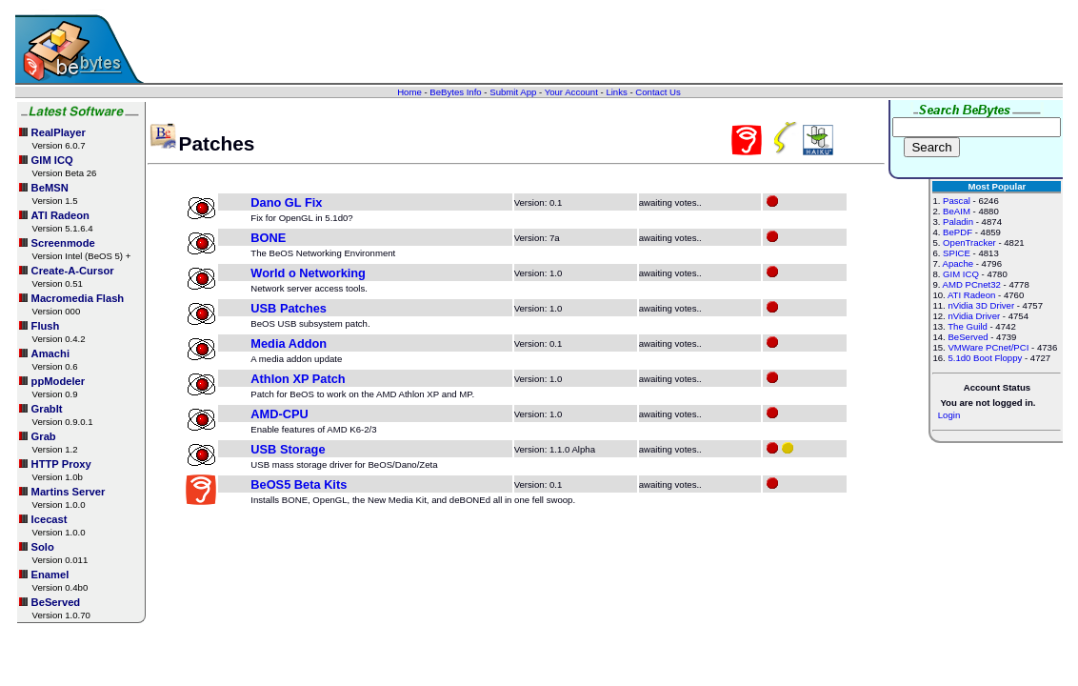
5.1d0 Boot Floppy (985, 358)
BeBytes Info (455, 92)
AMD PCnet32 (972, 284)
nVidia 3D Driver (981, 305)
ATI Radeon (971, 295)
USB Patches (288, 308)
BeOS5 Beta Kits (298, 484)
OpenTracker (969, 242)
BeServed (968, 337)
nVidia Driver (974, 316)
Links (616, 92)
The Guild (968, 326)
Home (409, 92)
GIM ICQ (961, 274)
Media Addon (288, 343)
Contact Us (657, 92)
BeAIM (956, 211)
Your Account (571, 92)
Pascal (956, 200)
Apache (958, 263)
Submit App (512, 92)
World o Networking (308, 273)
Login (949, 415)
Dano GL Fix (286, 202)
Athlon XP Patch (297, 379)
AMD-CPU (279, 414)
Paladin (958, 221)
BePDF (957, 232)
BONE (268, 238)
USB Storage (287, 449)
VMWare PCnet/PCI (988, 347)
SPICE (956, 253)
